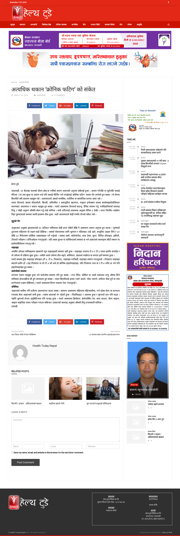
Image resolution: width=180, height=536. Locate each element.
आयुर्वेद (139, 24)
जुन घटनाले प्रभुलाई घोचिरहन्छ (98, 403)
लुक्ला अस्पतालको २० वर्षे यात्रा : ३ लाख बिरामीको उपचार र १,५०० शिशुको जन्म (155, 163)
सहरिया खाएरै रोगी (56, 403)
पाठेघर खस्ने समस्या (156, 404)
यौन (84, 24)
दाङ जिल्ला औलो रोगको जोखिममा (23, 334)
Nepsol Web (167, 532)
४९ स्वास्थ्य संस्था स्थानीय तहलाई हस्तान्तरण (104, 334)
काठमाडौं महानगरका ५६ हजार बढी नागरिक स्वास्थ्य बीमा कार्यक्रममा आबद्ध (153, 177)
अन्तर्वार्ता (33, 24)
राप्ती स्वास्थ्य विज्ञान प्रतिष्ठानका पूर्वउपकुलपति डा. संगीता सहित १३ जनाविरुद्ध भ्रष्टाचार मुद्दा (153, 213)
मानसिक (75, 24)
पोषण (129, 24)
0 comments (59, 95)
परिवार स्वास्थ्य (61, 24)
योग (121, 24)
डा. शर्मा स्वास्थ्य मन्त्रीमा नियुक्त (153, 201)
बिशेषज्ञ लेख (46, 24)
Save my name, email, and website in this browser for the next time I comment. (49, 452)
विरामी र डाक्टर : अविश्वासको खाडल (26, 403)
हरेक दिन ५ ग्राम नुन (156, 419)
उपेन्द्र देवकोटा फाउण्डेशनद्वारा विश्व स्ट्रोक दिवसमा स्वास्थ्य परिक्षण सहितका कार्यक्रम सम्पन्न (154, 191)
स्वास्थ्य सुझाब (144, 221)
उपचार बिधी (95, 24)
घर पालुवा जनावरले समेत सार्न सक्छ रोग (153, 225)
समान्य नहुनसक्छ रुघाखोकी (144, 389)
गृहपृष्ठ (12, 24)
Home (14, 82)
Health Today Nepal (44, 345)
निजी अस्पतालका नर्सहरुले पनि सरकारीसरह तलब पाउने (153, 151)
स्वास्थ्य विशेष (109, 24)
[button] (168, 24)
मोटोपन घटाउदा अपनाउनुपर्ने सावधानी (152, 236)
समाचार (22, 24)
